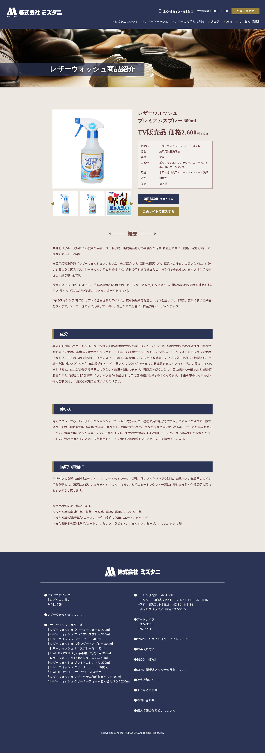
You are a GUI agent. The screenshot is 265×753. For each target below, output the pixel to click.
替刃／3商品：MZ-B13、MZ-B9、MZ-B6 (166, 604)
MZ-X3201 (146, 624)
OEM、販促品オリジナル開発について (162, 669)
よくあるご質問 (248, 21)
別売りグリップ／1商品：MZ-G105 (163, 609)
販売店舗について (148, 679)
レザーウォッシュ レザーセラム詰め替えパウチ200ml (85, 676)
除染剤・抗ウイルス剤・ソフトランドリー (165, 639)
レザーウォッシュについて (64, 614)
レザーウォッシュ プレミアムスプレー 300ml (80, 634)
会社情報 (56, 604)
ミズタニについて (126, 21)
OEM (229, 21)
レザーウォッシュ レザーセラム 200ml (75, 639)
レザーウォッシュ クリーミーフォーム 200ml (80, 629)
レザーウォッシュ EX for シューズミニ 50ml (79, 657)
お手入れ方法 (146, 649)
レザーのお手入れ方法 (189, 21)
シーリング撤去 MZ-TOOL (155, 595)
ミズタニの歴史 (60, 599)
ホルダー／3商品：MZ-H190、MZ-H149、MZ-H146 (174, 599)
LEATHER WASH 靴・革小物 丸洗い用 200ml (80, 653)
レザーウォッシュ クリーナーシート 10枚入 (79, 667)
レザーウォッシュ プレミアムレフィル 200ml (80, 662)
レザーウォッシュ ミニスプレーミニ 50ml (77, 648)
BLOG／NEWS (146, 659)
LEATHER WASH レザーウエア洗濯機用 (76, 672)
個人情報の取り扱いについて (156, 710)
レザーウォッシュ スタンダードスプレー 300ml (81, 643)
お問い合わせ (245, 11)
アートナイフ (145, 619)
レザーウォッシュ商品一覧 (64, 625)
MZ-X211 (145, 628)
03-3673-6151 (177, 11)
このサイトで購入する (158, 211)
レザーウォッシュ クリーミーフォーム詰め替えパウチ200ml (90, 681)
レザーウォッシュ (156, 21)
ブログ (214, 21)
